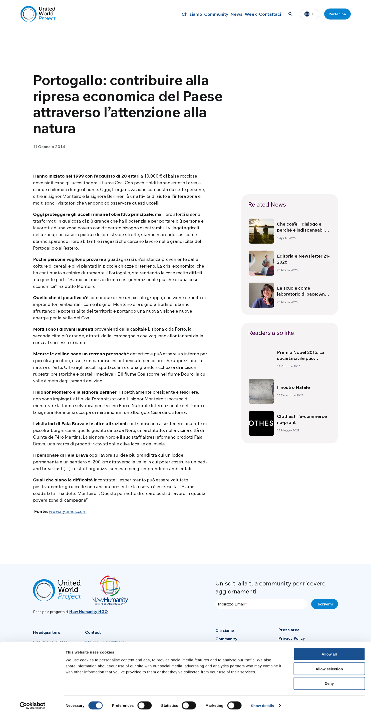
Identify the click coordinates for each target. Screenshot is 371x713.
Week (243, 14)
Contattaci (267, 14)
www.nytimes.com (68, 511)
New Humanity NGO (88, 611)
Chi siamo (170, 14)
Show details (262, 703)
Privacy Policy (291, 638)
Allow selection (329, 666)
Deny (329, 681)
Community (199, 14)
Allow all (329, 651)
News (223, 14)
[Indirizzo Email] (261, 604)
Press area (288, 629)
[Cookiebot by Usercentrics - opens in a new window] (32, 703)
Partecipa (337, 14)
